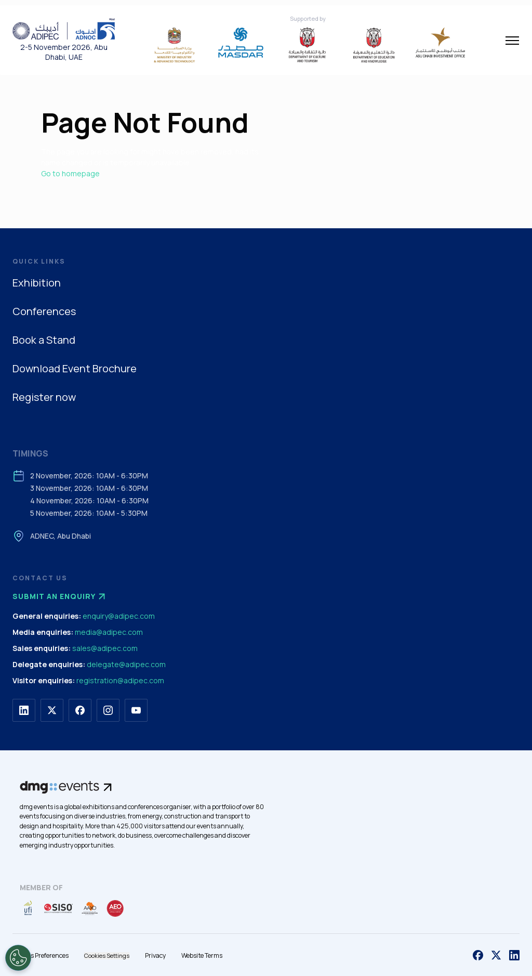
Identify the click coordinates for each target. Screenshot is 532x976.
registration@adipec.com (120, 680)
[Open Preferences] (18, 958)
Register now (44, 397)
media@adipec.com (109, 632)
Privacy (155, 955)
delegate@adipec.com (126, 664)
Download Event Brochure (74, 368)
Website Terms (201, 955)
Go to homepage (70, 173)
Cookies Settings (106, 955)
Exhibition (36, 283)
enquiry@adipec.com (119, 616)
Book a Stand (43, 340)
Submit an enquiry (60, 596)
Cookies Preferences (40, 955)
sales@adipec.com (105, 648)
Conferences (44, 311)
